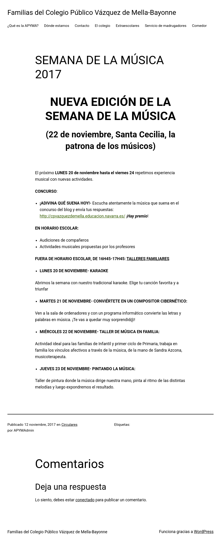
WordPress (204, 531)
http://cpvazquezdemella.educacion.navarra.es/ (82, 216)
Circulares (70, 425)
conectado (84, 500)
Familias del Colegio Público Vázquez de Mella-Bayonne (91, 12)
